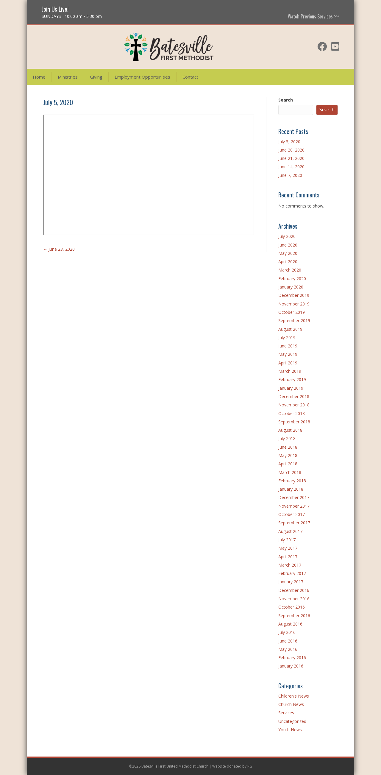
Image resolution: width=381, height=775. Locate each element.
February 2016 (292, 657)
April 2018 (287, 464)
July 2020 (287, 236)
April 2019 (287, 363)
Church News (291, 704)
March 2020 (289, 270)
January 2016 (290, 666)
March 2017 (289, 565)
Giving (96, 77)
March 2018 (289, 472)
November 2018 (294, 405)
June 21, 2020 (291, 158)
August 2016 (290, 624)
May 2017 (287, 548)
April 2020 (287, 261)
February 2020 (292, 278)
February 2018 (292, 481)
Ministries (68, 77)
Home (39, 77)
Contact (190, 77)
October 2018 (291, 413)
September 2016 (294, 615)
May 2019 (287, 354)
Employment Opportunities (142, 77)
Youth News (290, 729)
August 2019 (290, 329)
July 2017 (287, 539)
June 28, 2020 (291, 150)
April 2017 (287, 556)
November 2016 (294, 598)
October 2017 (291, 514)
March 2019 (289, 371)
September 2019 (294, 320)
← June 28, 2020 (59, 249)
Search (285, 100)
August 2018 (290, 430)
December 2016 (293, 590)
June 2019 (287, 346)
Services (286, 712)
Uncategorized (292, 721)
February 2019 (292, 379)
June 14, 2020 (291, 166)
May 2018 (287, 455)
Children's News (293, 696)
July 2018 (287, 438)
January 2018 (290, 489)
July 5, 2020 (289, 141)
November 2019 (294, 304)
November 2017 (294, 506)
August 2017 (290, 531)
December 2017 (293, 497)
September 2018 (294, 422)
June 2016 (287, 641)
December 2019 (293, 295)
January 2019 (290, 388)
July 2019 (287, 337)
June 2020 (287, 245)
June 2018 (287, 447)
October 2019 (291, 312)
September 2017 (294, 522)
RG (249, 766)
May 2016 (287, 649)
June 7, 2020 (290, 175)
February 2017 (292, 573)
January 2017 (290, 581)
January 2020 (290, 287)
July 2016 (287, 632)
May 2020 (287, 253)
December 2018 (293, 396)
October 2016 (291, 607)
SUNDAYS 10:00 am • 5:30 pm (72, 16)
